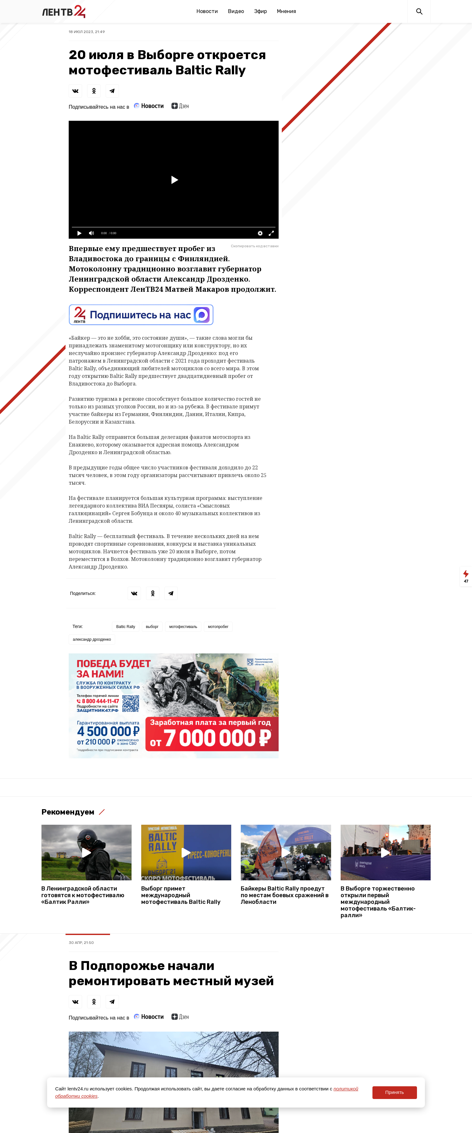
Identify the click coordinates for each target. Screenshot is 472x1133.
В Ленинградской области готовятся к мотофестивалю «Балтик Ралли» (82, 895)
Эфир (260, 11)
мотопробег (218, 627)
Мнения (286, 11)
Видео (236, 11)
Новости (207, 11)
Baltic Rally (125, 627)
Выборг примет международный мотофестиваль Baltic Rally (180, 895)
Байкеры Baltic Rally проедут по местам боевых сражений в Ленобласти (285, 895)
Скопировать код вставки (255, 246)
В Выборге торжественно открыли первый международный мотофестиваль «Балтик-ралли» (378, 902)
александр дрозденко (92, 639)
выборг (152, 627)
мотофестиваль (183, 627)
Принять (394, 1092)
